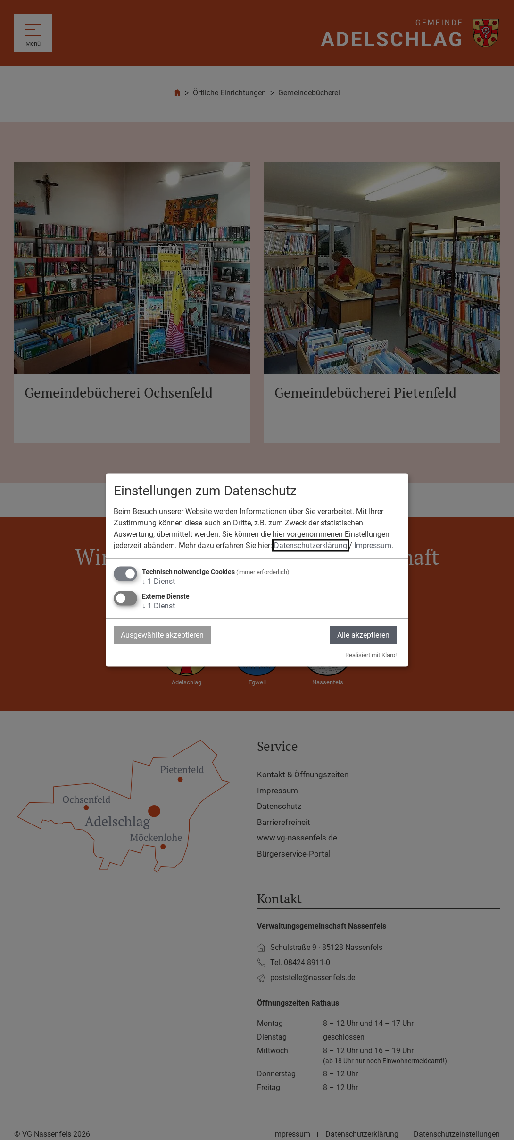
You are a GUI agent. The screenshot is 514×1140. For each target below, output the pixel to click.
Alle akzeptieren (363, 634)
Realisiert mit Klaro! (371, 654)
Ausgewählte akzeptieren (162, 634)
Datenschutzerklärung (310, 545)
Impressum (372, 545)
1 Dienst (158, 580)
